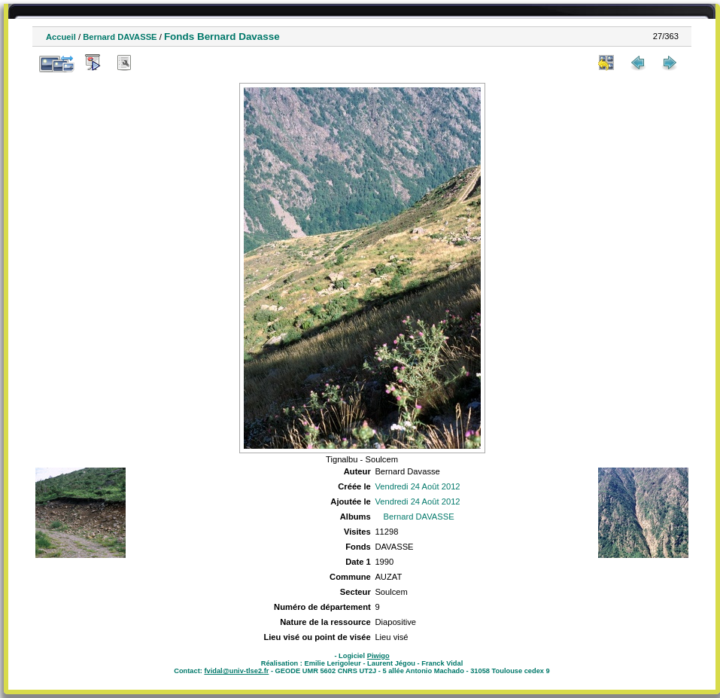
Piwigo (378, 656)
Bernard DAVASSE (119, 36)
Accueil (61, 36)
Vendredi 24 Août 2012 (417, 486)
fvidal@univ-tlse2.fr (236, 671)
